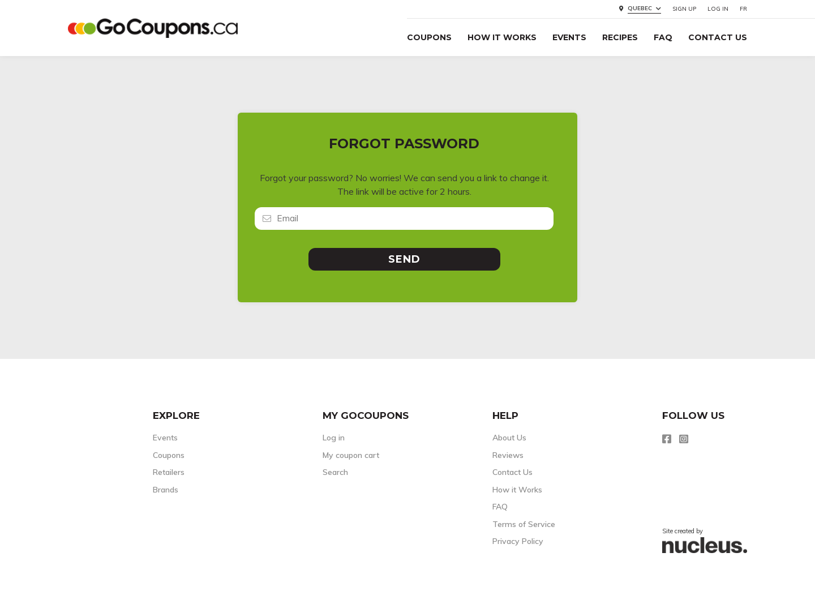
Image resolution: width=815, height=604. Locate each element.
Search (335, 472)
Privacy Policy (517, 541)
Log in (717, 8)
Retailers (169, 472)
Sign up (684, 8)
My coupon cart (351, 455)
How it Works (502, 37)
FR (743, 8)
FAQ (663, 37)
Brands (165, 490)
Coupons (429, 37)
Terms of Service (523, 524)
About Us (509, 437)
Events (569, 37)
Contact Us (717, 37)
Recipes (620, 37)
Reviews (508, 455)
